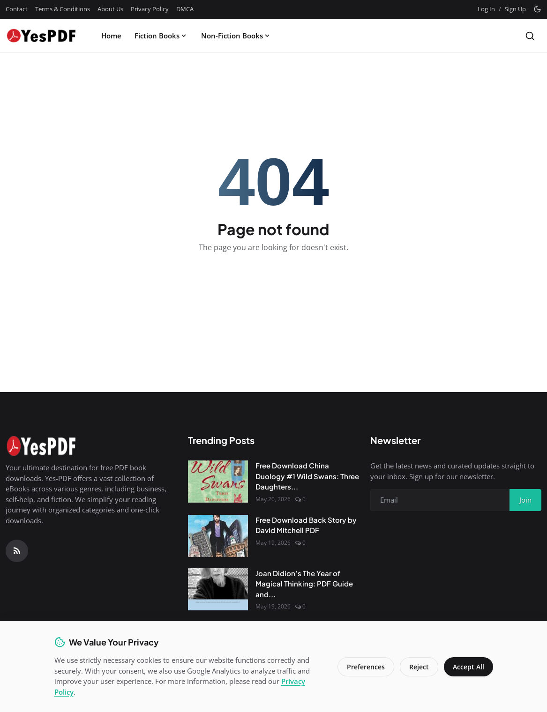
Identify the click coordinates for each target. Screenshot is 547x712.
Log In (486, 9)
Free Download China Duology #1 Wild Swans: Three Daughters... (307, 476)
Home (111, 35)
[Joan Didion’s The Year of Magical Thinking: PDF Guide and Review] (218, 589)
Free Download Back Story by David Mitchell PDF (306, 525)
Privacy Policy (150, 9)
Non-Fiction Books (236, 35)
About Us (110, 9)
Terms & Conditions (62, 9)
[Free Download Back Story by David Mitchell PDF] (218, 536)
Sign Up (515, 9)
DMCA (185, 9)
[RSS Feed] (17, 551)
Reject (418, 666)
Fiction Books (161, 35)
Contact (17, 9)
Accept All (468, 666)
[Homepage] (41, 36)
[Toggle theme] (537, 9)
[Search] (529, 36)
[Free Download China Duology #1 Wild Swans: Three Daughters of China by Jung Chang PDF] (218, 481)
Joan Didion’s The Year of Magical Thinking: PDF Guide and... (304, 584)
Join (525, 499)
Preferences (365, 666)
